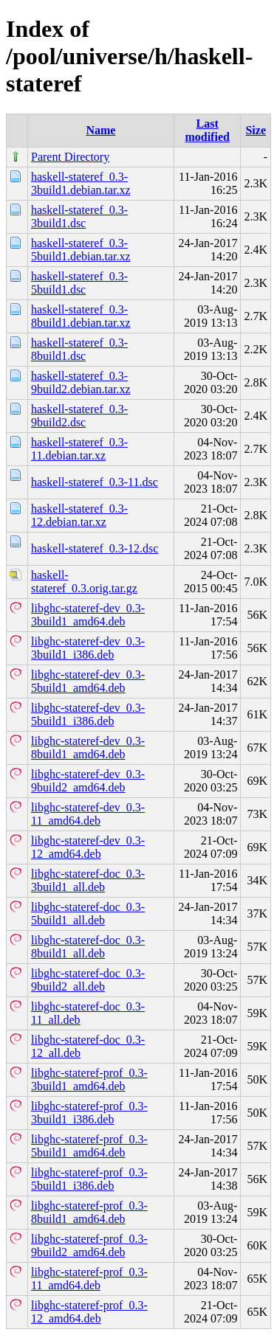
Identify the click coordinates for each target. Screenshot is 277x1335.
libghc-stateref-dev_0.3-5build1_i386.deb (88, 714)
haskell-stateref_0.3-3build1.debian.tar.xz (81, 183)
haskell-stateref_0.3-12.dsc (94, 548)
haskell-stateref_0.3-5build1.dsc (79, 283)
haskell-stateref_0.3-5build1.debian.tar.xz (81, 250)
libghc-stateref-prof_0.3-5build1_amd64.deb (89, 1146)
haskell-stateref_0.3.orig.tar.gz (84, 581)
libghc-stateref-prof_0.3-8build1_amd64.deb (89, 1212)
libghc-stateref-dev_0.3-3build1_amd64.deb (88, 615)
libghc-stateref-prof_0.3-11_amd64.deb (89, 1278)
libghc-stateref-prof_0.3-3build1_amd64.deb (89, 1079)
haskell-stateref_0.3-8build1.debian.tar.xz (81, 316)
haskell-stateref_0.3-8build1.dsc (79, 349)
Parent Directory (70, 156)
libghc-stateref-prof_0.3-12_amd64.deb (89, 1312)
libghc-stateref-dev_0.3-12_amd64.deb (88, 847)
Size (255, 130)
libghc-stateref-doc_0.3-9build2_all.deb (88, 980)
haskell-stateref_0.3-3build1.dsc (79, 216)
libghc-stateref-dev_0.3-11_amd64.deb (88, 814)
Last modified (207, 130)
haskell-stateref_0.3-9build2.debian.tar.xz (81, 382)
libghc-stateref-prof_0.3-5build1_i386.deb (89, 1179)
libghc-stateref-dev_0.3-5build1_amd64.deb (88, 681)
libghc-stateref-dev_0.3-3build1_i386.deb (88, 648)
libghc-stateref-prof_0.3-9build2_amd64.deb (89, 1245)
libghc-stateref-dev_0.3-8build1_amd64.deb (88, 747)
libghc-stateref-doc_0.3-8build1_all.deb (88, 947)
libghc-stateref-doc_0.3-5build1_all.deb (88, 913)
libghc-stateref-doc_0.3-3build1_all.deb (88, 880)
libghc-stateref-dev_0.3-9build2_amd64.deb (88, 781)
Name (100, 130)
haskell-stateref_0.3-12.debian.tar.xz (79, 515)
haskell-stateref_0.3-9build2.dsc (79, 416)
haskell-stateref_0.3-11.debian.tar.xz (79, 449)
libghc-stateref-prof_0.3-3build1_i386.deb (89, 1113)
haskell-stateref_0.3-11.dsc (94, 482)
